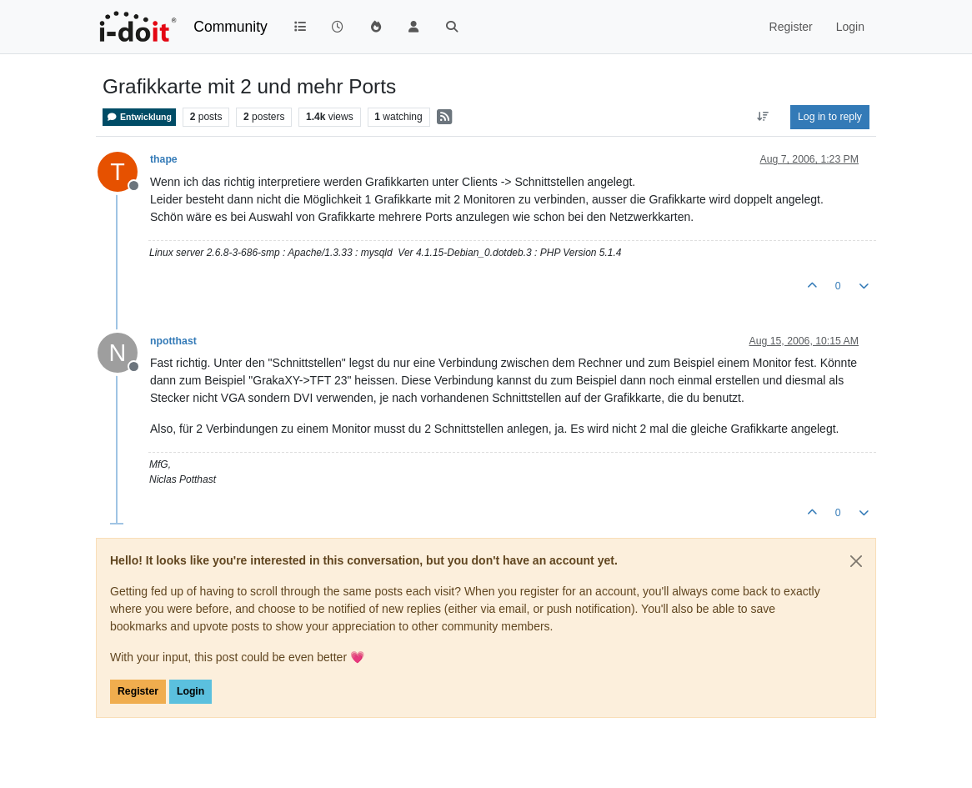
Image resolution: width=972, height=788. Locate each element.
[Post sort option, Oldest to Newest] (763, 116)
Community (230, 26)
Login (190, 691)
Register (138, 691)
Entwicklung (139, 117)
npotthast (173, 341)
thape (164, 159)
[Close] (856, 561)
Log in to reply (830, 117)
